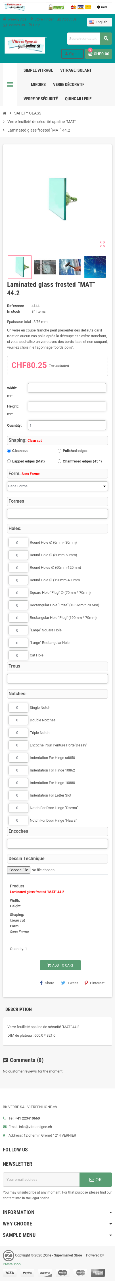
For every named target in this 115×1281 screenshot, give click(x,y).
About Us (67, 19)
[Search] (89, 38)
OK (95, 1179)
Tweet (69, 983)
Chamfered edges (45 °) (82, 461)
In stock (13, 311)
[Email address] (41, 1179)
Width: (12, 388)
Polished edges (75, 451)
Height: (13, 406)
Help (34, 25)
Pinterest (94, 983)
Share (47, 983)
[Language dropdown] (99, 22)
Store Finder (42, 19)
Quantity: (14, 425)
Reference (15, 306)
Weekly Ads (14, 19)
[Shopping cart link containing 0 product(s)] (98, 54)
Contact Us (14, 25)
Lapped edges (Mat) (28, 461)
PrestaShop (12, 1264)
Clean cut (20, 451)
